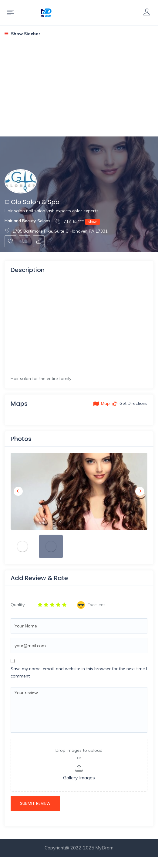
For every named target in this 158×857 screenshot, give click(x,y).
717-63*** (77, 221)
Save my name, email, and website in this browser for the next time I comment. (79, 672)
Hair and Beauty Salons (27, 220)
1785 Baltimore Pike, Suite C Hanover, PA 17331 (56, 231)
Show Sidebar (22, 33)
